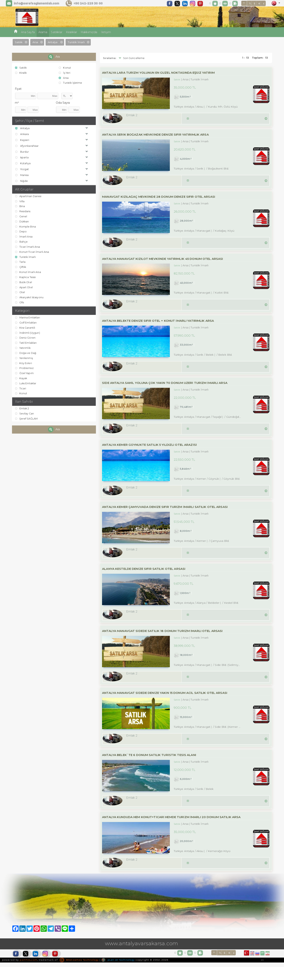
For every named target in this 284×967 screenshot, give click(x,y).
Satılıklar (56, 32)
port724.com (28, 964)
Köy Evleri (23, 361)
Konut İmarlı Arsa (28, 270)
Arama (42, 32)
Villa (20, 200)
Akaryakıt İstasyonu (30, 295)
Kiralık (21, 72)
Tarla (20, 260)
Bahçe (21, 240)
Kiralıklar (71, 32)
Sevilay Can (25, 411)
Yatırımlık (23, 346)
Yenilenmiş (24, 356)
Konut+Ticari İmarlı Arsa (32, 250)
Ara (54, 57)
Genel (21, 215)
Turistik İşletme (71, 82)
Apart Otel (24, 285)
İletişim (106, 32)
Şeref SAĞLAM (26, 416)
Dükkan (22, 220)
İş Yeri (65, 72)
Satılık (21, 67)
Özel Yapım (24, 371)
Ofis (20, 301)
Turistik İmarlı (25, 255)
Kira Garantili (25, 326)
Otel (20, 291)
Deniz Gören (25, 336)
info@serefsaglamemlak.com (36, 3)
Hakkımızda (89, 32)
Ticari (20, 386)
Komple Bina (25, 225)
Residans (23, 210)
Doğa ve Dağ (26, 351)
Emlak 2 (22, 406)
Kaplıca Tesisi (25, 275)
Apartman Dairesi (28, 195)
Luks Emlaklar (26, 381)
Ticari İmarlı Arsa (27, 245)
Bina (20, 205)
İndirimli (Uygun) (27, 331)
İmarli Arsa (24, 235)
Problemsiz (24, 366)
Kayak (21, 376)
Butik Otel (24, 281)
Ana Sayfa (28, 32)
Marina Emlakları (28, 316)
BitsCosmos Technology (80, 964)
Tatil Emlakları (26, 341)
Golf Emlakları (26, 321)
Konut (65, 67)
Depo (21, 230)
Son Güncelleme (131, 58)
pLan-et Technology (120, 964)
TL (250, 3)
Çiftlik (21, 265)
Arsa (64, 77)
